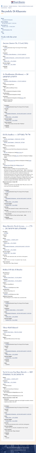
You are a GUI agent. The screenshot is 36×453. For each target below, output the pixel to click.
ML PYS (5, 152)
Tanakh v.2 (6, 287)
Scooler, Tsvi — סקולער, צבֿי (10, 64)
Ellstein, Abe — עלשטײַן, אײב (10, 61)
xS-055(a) (6, 233)
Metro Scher (19, 152)
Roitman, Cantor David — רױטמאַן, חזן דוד (13, 277)
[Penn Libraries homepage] (18, 3)
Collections (5, 6)
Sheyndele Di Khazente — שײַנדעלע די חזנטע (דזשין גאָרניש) (17, 57)
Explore (10, 7)
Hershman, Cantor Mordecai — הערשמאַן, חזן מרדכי (15, 54)
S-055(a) (6, 47)
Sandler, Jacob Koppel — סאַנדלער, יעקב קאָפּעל (14, 139)
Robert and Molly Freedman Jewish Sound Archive (18, 447)
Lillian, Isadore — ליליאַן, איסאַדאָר (11, 239)
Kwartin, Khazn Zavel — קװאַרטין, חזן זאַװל (13, 332)
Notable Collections (13, 6)
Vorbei (22, 98)
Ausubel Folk (12, 160)
